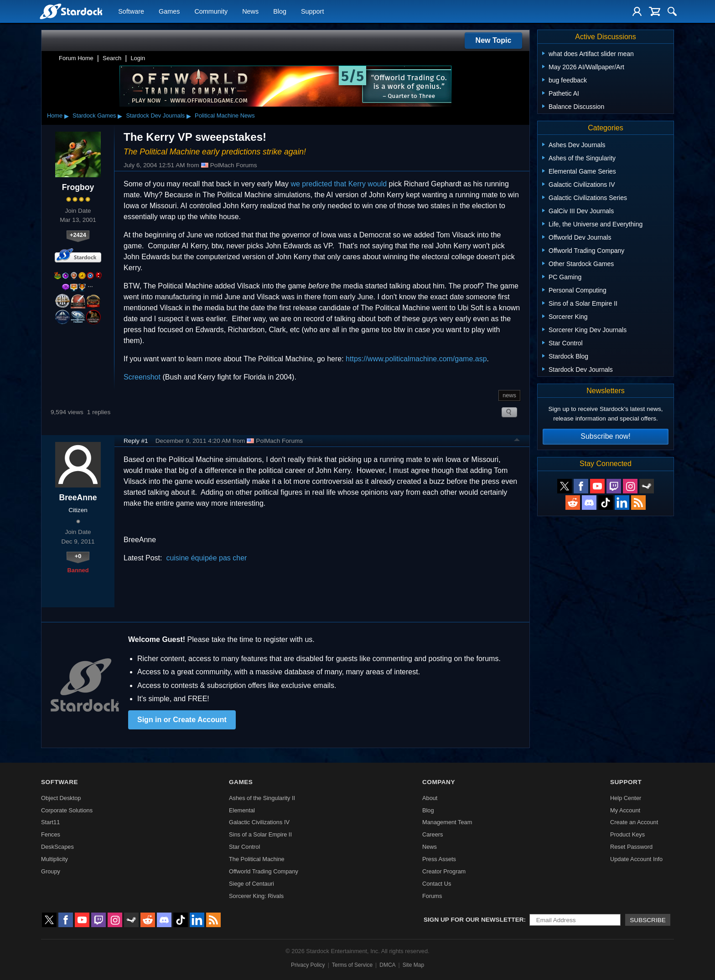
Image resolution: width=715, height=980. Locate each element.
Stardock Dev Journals (155, 115)
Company (438, 782)
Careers (432, 834)
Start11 (50, 822)
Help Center (625, 798)
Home (54, 115)
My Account (625, 810)
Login (137, 58)
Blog (279, 11)
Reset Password (631, 846)
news (509, 395)
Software (131, 11)
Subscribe (648, 920)
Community (211, 11)
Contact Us (436, 883)
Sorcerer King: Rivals (256, 896)
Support (312, 11)
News (250, 11)
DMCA (387, 965)
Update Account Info (636, 859)
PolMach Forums (229, 165)
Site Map (413, 965)
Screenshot (142, 377)
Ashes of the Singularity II (262, 798)
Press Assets (439, 859)
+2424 (78, 234)
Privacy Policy (308, 965)
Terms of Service (352, 965)
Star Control (244, 846)
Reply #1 (136, 440)
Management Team (447, 822)
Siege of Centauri (251, 883)
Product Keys (627, 834)
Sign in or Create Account (182, 719)
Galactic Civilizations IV (259, 822)
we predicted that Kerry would (338, 184)
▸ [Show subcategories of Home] (66, 116)
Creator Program (444, 871)
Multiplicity (54, 859)
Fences (50, 834)
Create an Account (634, 822)
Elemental (242, 810)
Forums (432, 896)
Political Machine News (225, 115)
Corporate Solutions (67, 810)
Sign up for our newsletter (474, 919)
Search (112, 58)
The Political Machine (257, 859)
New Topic (494, 40)
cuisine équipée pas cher (206, 558)
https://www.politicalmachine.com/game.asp (416, 359)
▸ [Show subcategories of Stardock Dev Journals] (189, 116)
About (429, 798)
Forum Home (76, 58)
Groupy (50, 871)
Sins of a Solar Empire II (260, 834)
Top (517, 441)
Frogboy (78, 187)
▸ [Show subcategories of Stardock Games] (120, 116)
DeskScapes (57, 846)
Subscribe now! (605, 436)
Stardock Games (94, 115)
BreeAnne (78, 497)
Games (169, 11)
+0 (78, 556)
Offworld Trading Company (263, 871)
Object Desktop (61, 798)
